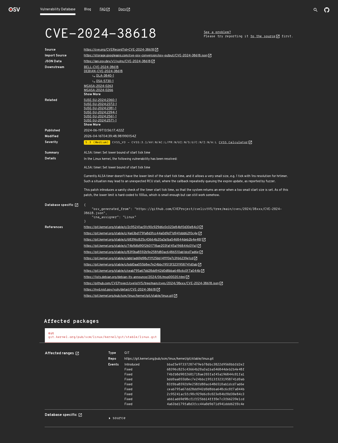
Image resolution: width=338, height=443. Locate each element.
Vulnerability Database (57, 9)
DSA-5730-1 (105, 81)
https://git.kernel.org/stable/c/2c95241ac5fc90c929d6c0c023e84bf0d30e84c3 (141, 227)
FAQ (103, 9)
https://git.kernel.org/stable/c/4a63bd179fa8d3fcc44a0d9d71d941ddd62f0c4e (141, 234)
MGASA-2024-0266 (98, 90)
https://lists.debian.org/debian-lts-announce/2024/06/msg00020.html (134, 277)
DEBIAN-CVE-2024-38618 (103, 71)
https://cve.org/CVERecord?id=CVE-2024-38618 (119, 50)
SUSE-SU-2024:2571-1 (100, 121)
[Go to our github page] (326, 11)
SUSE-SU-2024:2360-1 (100, 100)
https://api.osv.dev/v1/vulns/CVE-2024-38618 (117, 61)
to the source (262, 36)
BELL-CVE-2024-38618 (101, 67)
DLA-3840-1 (105, 76)
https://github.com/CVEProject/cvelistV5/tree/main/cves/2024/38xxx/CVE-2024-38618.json (151, 283)
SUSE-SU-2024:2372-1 (100, 104)
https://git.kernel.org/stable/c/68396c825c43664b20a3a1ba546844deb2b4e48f (143, 240)
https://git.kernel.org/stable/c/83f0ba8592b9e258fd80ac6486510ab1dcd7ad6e (141, 252)
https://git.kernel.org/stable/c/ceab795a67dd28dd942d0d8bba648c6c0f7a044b (142, 271)
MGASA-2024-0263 (98, 86)
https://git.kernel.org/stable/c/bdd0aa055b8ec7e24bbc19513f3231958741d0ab (140, 265)
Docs (122, 9)
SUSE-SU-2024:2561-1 (100, 117)
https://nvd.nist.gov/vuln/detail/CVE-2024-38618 (120, 290)
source (119, 418)
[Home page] (14, 11)
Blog (87, 9)
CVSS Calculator (233, 142)
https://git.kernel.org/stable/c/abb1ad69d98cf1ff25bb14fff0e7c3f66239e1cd (138, 258)
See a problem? (217, 32)
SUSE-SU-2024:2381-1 (100, 108)
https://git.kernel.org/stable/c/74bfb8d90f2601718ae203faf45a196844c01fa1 (140, 246)
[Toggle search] (315, 10)
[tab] (102, 335)
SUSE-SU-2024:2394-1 (100, 112)
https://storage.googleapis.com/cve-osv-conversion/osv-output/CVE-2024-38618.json (145, 56)
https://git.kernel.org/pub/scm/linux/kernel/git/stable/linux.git (128, 296)
